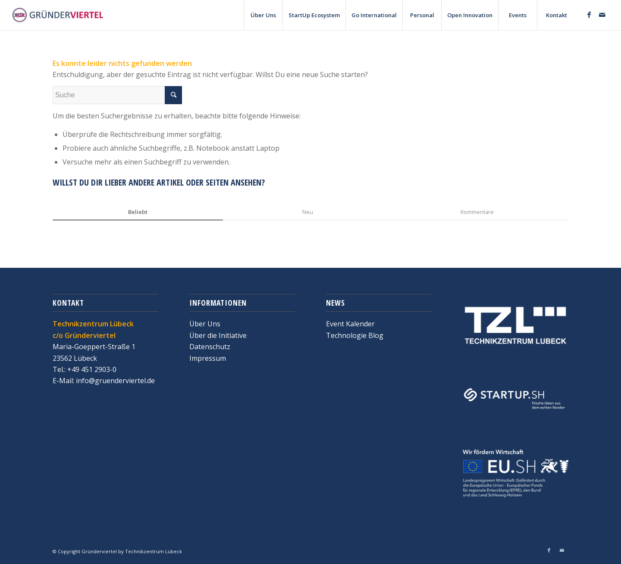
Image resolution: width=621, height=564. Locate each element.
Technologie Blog (354, 335)
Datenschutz (209, 346)
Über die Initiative (218, 335)
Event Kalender (350, 323)
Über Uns (204, 323)
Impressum (207, 358)
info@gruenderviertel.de (114, 380)
